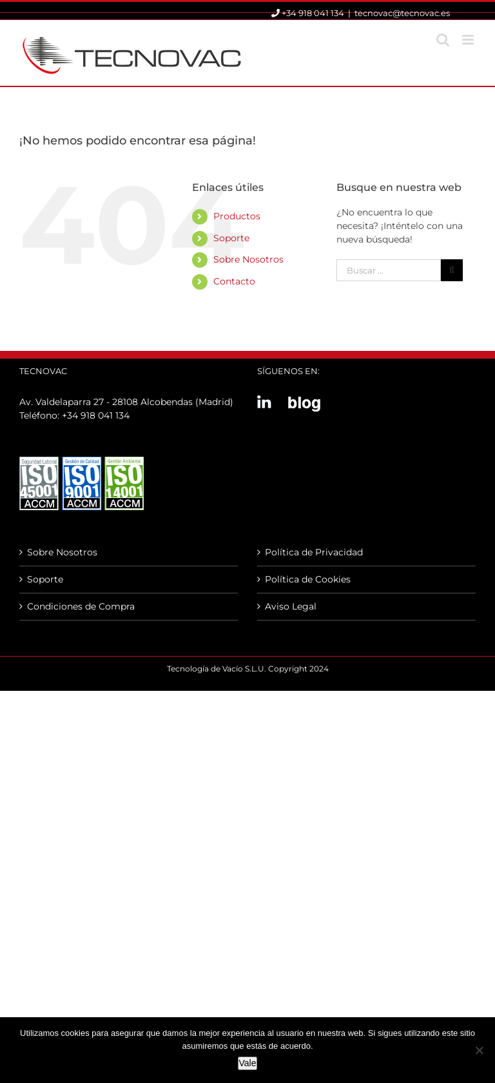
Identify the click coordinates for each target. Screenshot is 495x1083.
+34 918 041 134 (96, 415)
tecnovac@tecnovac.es (402, 13)
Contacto (234, 281)
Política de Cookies (308, 579)
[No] (478, 1050)
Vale (248, 1063)
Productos (236, 216)
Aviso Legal (290, 606)
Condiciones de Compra (81, 606)
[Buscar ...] (388, 270)
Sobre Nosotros (248, 259)
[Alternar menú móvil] (469, 39)
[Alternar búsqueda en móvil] (442, 39)
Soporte (231, 238)
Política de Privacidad (314, 552)
